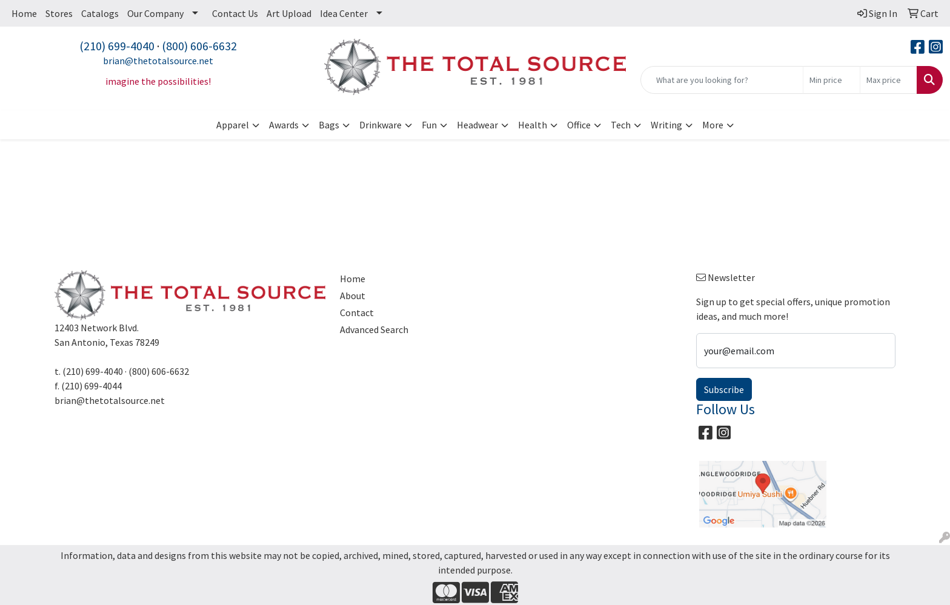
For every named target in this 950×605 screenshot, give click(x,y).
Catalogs (100, 13)
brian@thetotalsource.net (158, 61)
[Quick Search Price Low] (831, 80)
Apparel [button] (232, 125)
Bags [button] (329, 125)
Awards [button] (284, 125)
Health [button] (532, 125)
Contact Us (235, 13)
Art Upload (289, 13)
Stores (59, 13)
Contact (357, 312)
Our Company (155, 13)
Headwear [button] (477, 125)
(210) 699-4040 (116, 45)
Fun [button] (429, 125)
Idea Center (344, 13)
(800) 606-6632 (199, 45)
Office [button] (579, 125)
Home (24, 13)
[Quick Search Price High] (888, 80)
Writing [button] (666, 125)
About (352, 295)
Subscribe (724, 389)
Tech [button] (621, 125)
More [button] (712, 125)
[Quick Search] (721, 80)
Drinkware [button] (380, 125)
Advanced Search (374, 329)
